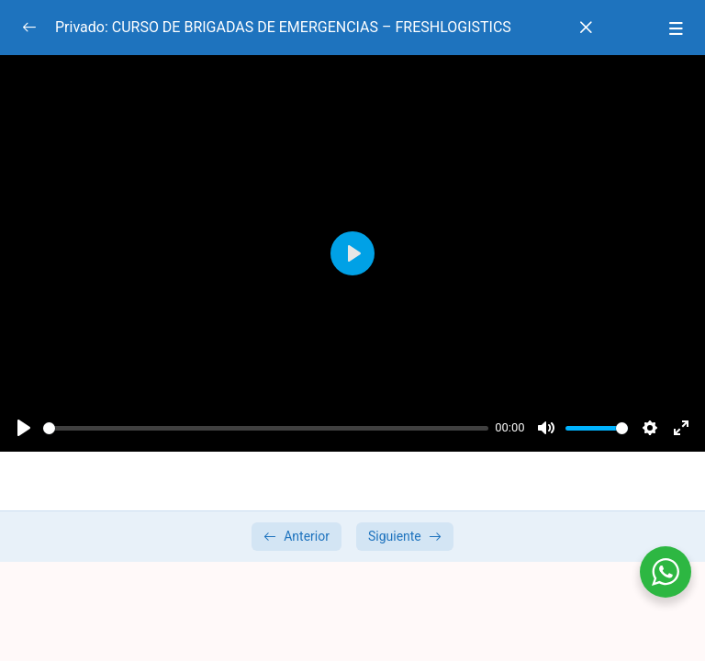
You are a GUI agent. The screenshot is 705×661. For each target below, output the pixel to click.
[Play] (24, 428)
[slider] (265, 428)
